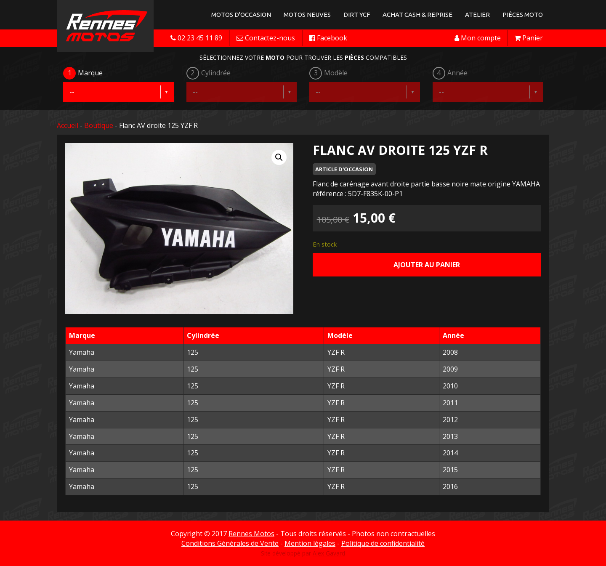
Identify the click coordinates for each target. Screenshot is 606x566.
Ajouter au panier (426, 264)
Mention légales (309, 543)
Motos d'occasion (241, 14)
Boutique (98, 125)
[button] (279, 157)
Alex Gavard (329, 553)
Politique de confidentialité (383, 543)
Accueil (67, 125)
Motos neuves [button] (307, 14)
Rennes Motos (251, 533)
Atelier (477, 14)
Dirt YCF (356, 14)
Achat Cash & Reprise (417, 14)
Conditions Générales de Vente (230, 543)
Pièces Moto (522, 14)
